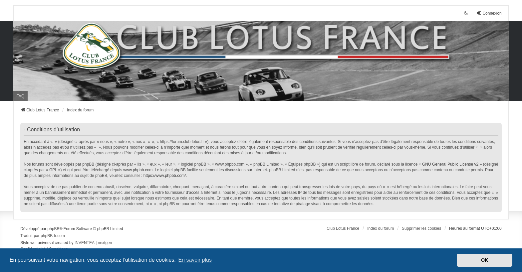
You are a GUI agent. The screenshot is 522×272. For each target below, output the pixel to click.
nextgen (105, 242)
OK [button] (484, 260)
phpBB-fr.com (53, 235)
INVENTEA (85, 242)
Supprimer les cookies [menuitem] (421, 228)
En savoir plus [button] (195, 260)
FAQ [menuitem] (20, 96)
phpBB (54, 228)
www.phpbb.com (137, 170)
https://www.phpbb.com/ (164, 175)
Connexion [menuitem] (488, 13)
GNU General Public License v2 (450, 164)
